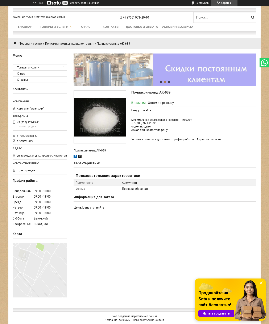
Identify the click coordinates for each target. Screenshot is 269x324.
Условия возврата (177, 26)
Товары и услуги (54, 26)
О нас (86, 26)
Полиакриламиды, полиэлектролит (69, 43)
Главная (25, 26)
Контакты (111, 26)
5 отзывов (202, 2)
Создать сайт (78, 2)
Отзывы (22, 79)
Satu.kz (153, 316)
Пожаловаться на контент (148, 320)
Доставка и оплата (142, 26)
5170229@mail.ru (27, 135)
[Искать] (252, 17)
